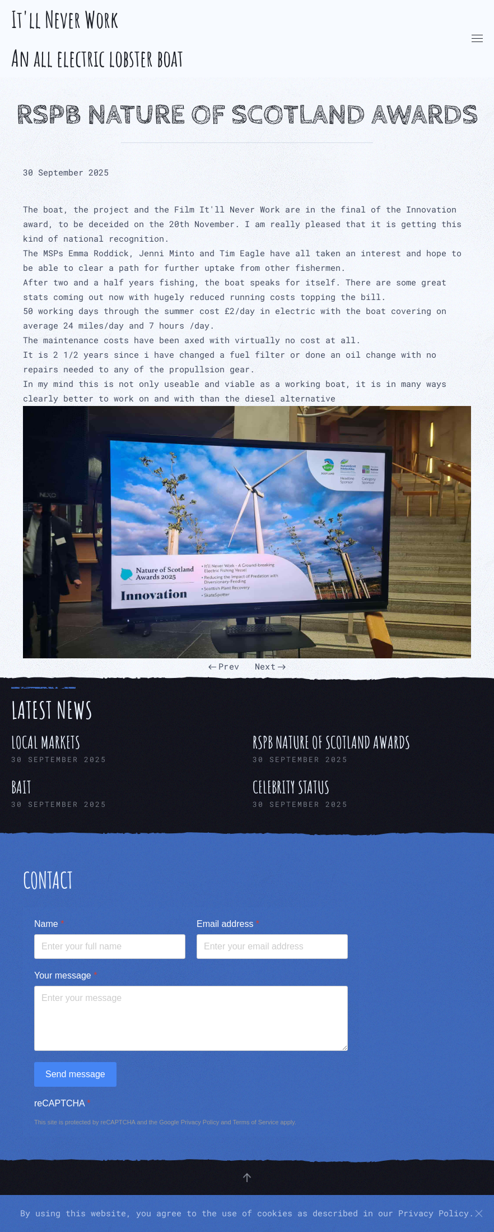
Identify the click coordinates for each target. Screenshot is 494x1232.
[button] (477, 38)
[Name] (109, 946)
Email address (228, 924)
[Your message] (191, 1018)
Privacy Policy (200, 1122)
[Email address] (272, 946)
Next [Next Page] (270, 666)
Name (49, 924)
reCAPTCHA (62, 1103)
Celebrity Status (291, 787)
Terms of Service (255, 1122)
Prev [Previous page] (223, 666)
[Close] (479, 1213)
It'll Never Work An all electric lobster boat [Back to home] (97, 38)
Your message (65, 975)
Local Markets (45, 742)
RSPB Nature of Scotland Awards (247, 115)
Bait (21, 787)
